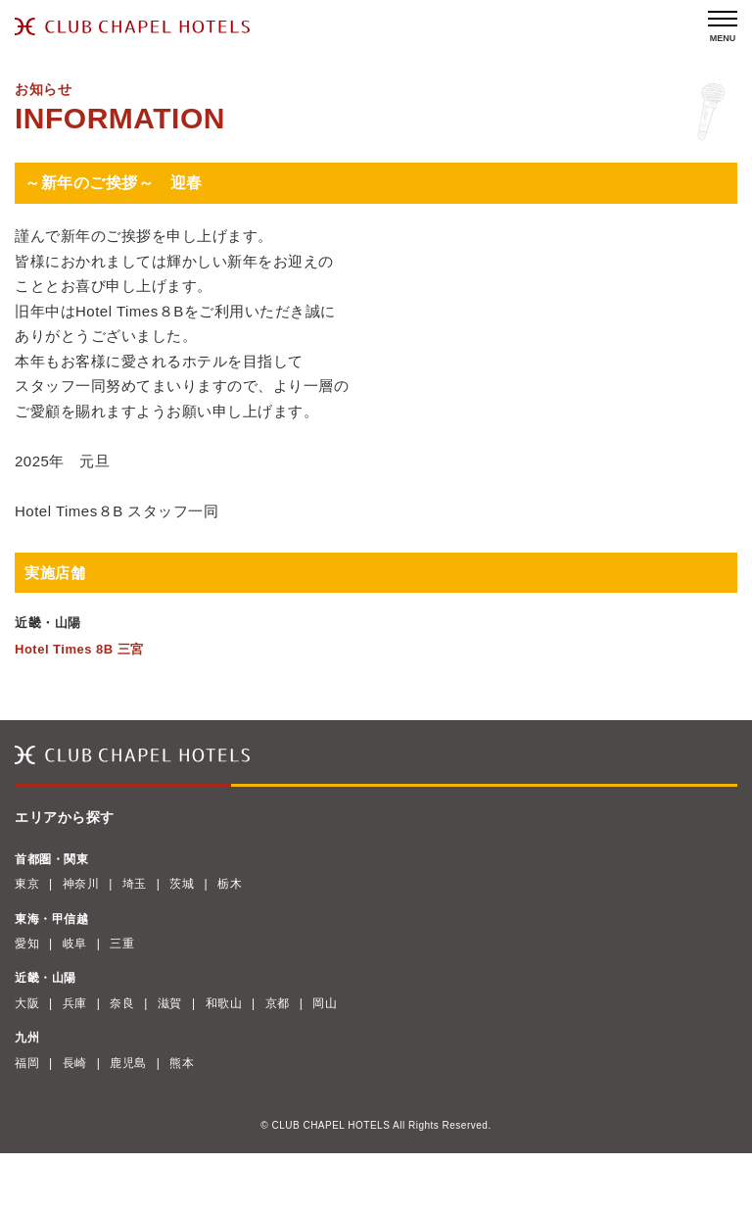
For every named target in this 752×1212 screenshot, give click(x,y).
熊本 (181, 1063)
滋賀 (170, 1003)
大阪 (27, 1003)
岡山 (324, 1003)
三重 (122, 943)
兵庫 (75, 1003)
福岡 (27, 1063)
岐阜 (75, 943)
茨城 (181, 884)
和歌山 (224, 1003)
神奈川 (81, 884)
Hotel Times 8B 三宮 (79, 649)
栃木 (229, 884)
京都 (277, 1003)
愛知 (27, 943)
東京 (27, 884)
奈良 (122, 1003)
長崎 (75, 1063)
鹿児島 (128, 1063)
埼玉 (134, 884)
